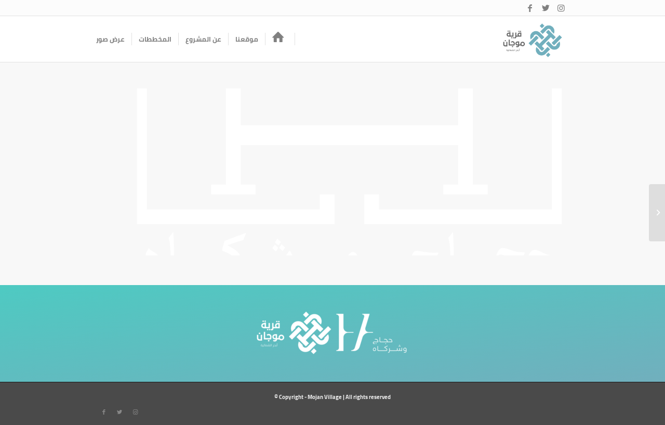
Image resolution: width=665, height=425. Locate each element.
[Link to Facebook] (530, 8)
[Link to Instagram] (561, 8)
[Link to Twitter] (545, 8)
